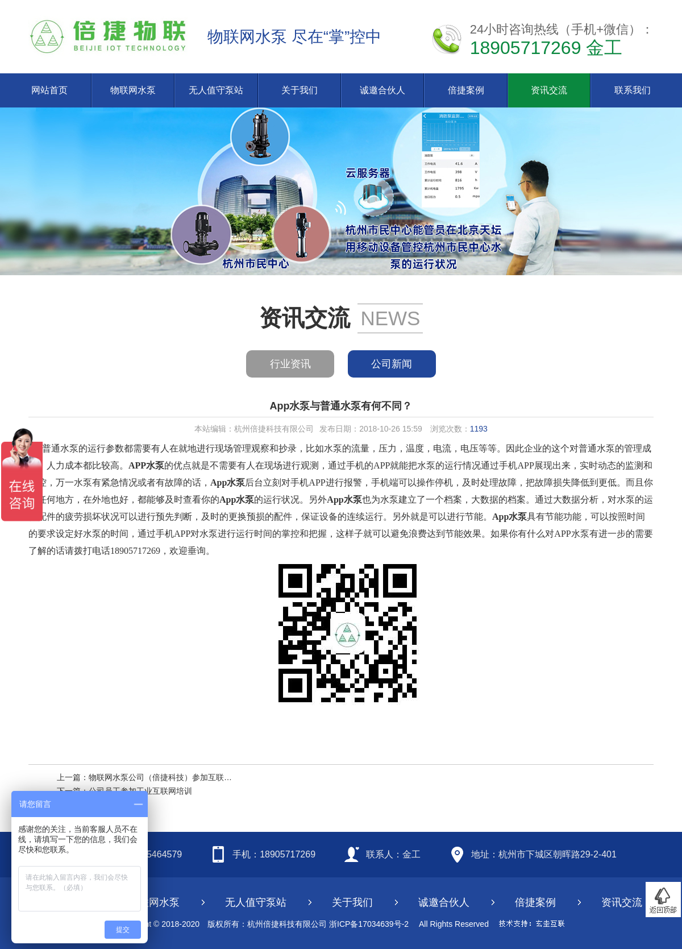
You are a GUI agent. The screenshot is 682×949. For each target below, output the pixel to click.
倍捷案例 (466, 90)
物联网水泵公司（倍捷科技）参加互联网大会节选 (176, 777)
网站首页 (49, 90)
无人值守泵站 (216, 90)
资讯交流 (549, 90)
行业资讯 (290, 364)
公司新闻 (391, 364)
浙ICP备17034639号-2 (369, 924)
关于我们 (299, 90)
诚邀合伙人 (382, 90)
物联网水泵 (133, 90)
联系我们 (632, 90)
